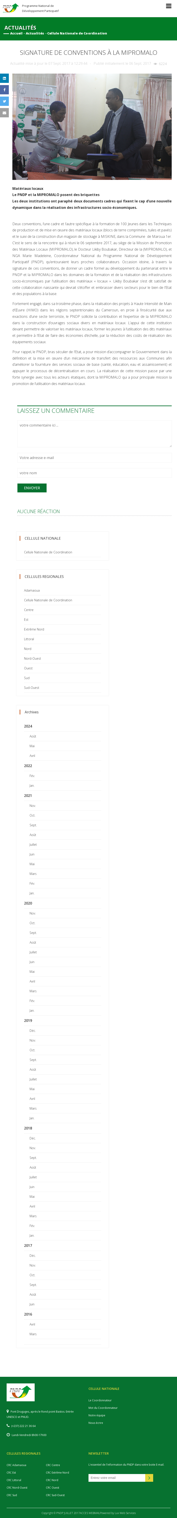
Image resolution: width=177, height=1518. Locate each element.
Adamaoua (32, 590)
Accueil (16, 33)
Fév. (32, 776)
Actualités (35, 33)
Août (33, 736)
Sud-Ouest (31, 688)
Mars (33, 874)
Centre (29, 610)
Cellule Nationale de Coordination (77, 33)
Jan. (32, 785)
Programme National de (40, 8)
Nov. (33, 806)
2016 (28, 1314)
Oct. (32, 815)
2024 (28, 726)
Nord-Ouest (32, 658)
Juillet (33, 844)
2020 (28, 903)
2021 (28, 795)
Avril (32, 756)
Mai (32, 746)
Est (26, 619)
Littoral (29, 639)
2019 (28, 1020)
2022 (28, 765)
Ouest (28, 668)
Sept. (33, 825)
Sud (27, 678)
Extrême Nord (34, 629)
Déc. (33, 1031)
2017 (28, 1245)
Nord (27, 649)
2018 (28, 1128)
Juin (32, 854)
